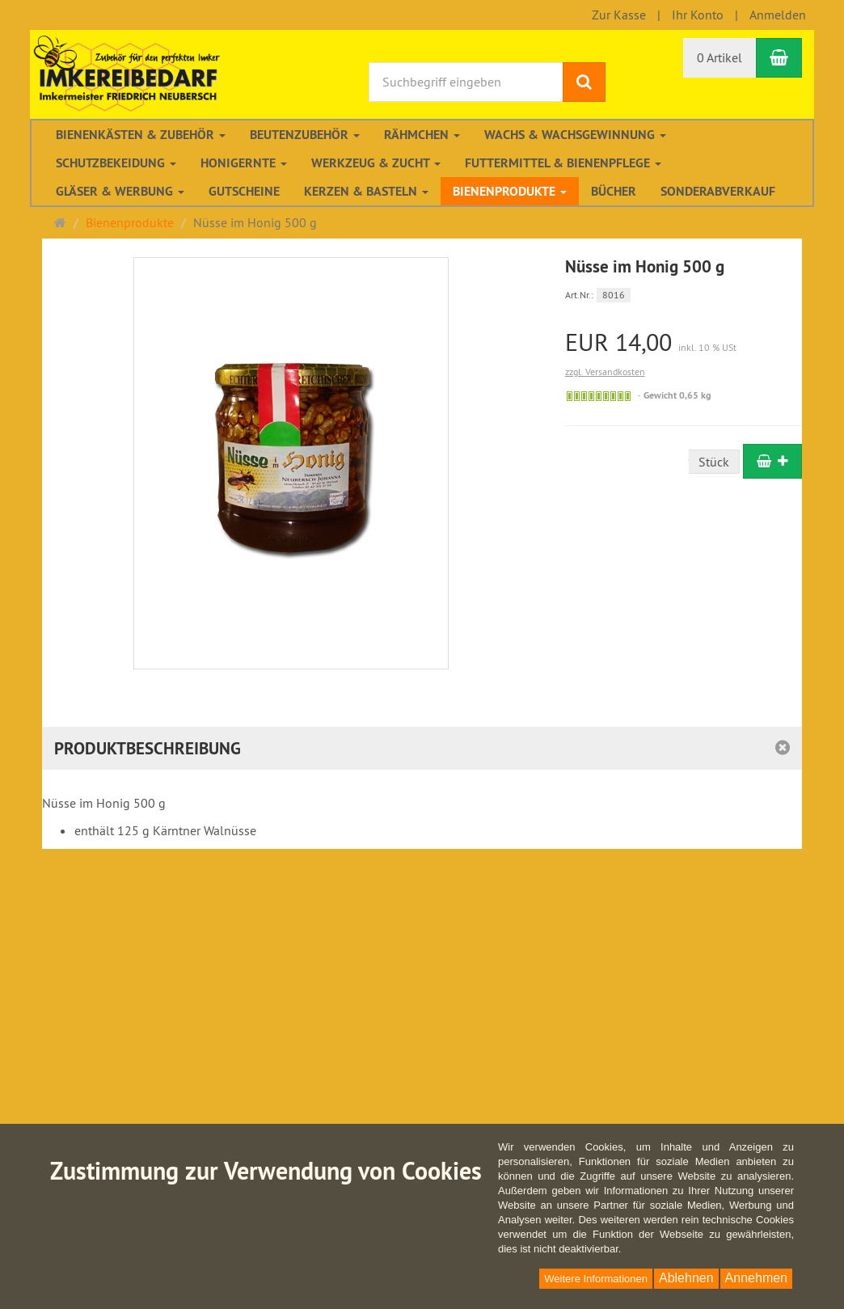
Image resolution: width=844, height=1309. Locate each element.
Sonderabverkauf (717, 191)
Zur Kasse (619, 14)
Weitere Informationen (596, 1279)
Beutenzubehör (305, 134)
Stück (713, 462)
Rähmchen (422, 134)
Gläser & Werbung (120, 191)
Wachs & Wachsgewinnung (575, 134)
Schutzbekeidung (116, 162)
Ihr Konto (698, 14)
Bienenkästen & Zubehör (141, 134)
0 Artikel (719, 57)
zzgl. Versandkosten (605, 371)
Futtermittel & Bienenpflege (563, 162)
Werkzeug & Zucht (376, 162)
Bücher (613, 191)
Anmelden (777, 14)
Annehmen (756, 1278)
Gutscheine (244, 191)
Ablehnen (686, 1278)
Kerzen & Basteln (366, 191)
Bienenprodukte (510, 191)
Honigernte (243, 162)
